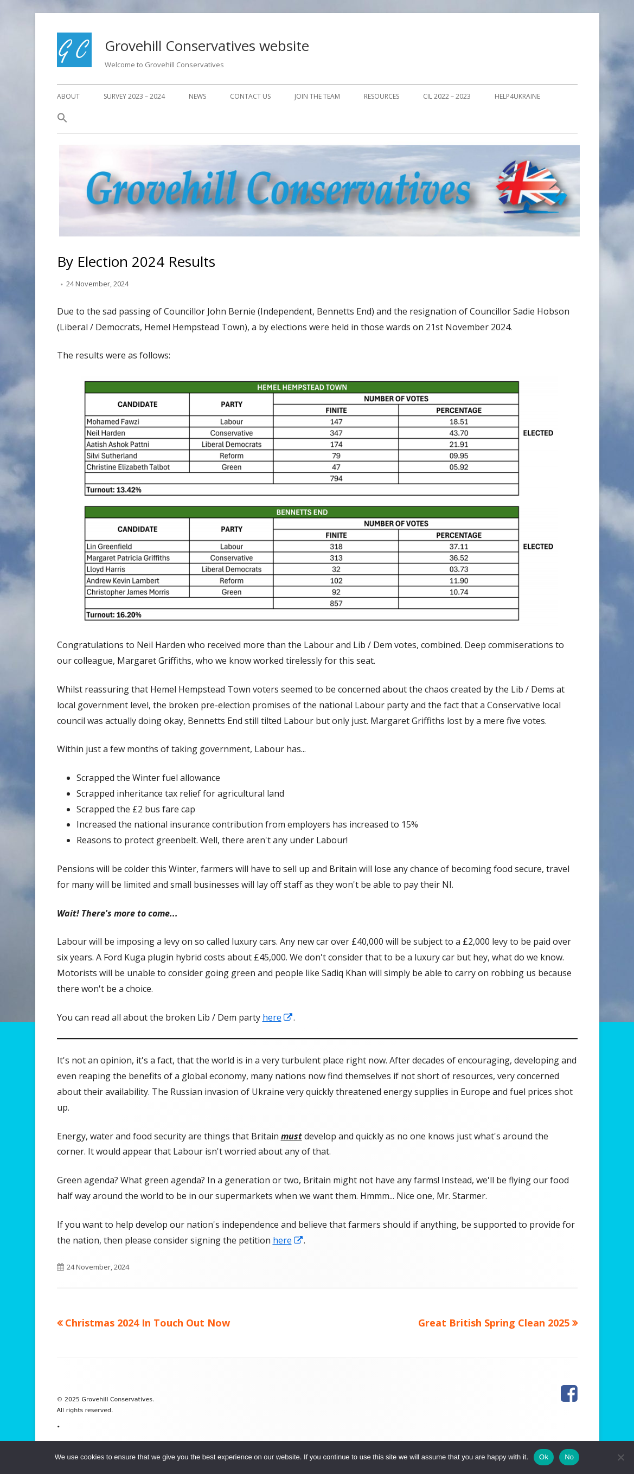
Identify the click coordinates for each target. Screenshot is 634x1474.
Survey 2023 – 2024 (134, 96)
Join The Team (317, 96)
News (197, 96)
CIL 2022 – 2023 (447, 96)
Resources (381, 96)
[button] (62, 121)
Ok (543, 1457)
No (569, 1457)
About (68, 96)
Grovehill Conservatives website (207, 45)
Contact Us (250, 96)
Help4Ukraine (517, 96)
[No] (620, 1457)
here (277, 1017)
